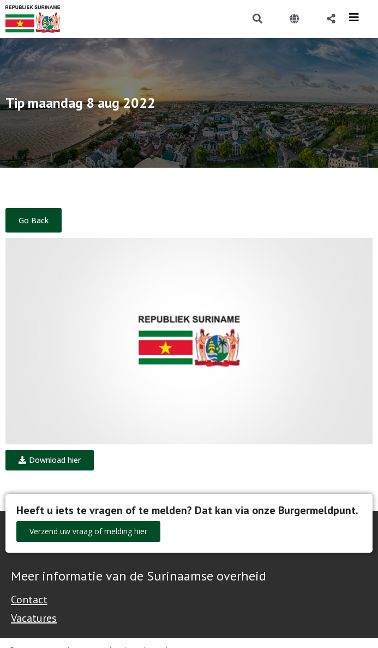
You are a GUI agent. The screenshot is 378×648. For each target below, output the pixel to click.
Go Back (34, 220)
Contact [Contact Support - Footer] (29, 599)
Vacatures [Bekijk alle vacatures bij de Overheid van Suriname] (34, 618)
